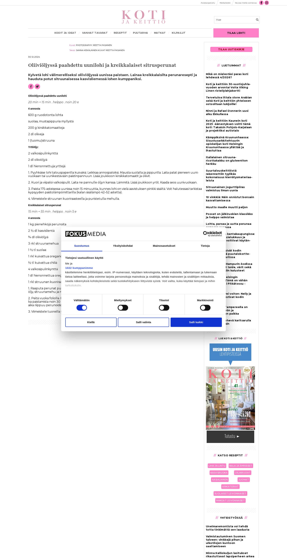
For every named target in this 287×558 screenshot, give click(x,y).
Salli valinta (143, 322)
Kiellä (90, 322)
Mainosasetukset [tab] (164, 245)
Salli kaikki (196, 322)
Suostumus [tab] (81, 245)
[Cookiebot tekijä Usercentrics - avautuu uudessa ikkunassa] (206, 233)
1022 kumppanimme (79, 268)
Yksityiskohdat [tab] (123, 245)
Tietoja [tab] (205, 245)
